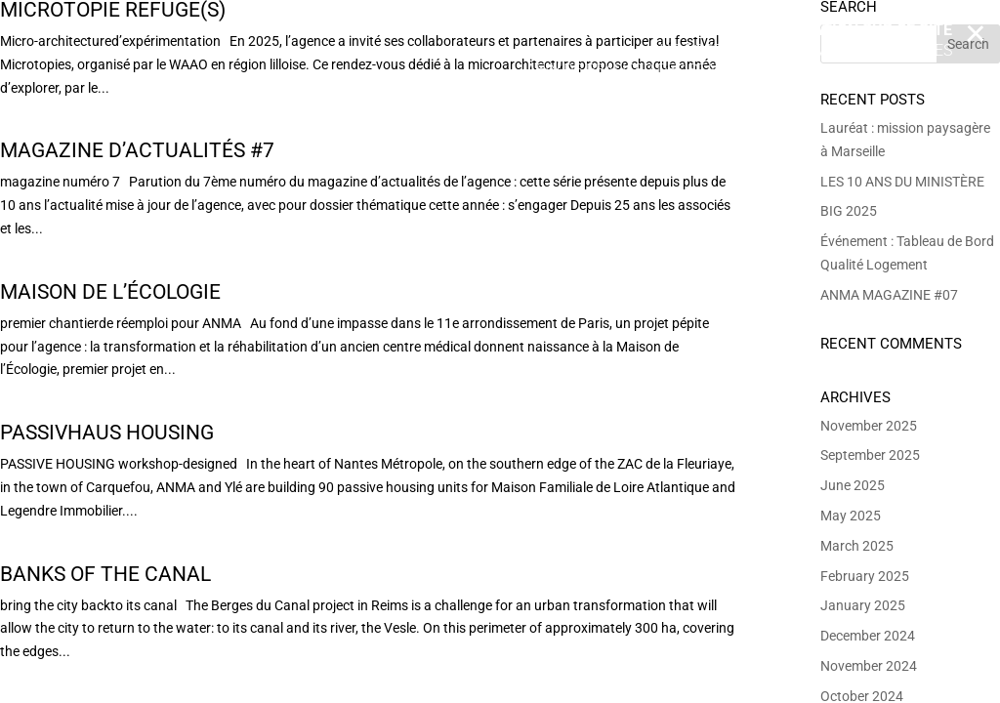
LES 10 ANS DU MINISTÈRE (902, 181)
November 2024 (868, 666)
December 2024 (867, 635)
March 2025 (857, 546)
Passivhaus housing (107, 432)
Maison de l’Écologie (110, 292)
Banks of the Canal (105, 574)
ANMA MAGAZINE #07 (889, 295)
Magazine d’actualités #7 (137, 150)
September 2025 (870, 455)
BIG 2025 (848, 211)
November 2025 (868, 426)
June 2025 (852, 485)
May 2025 (850, 515)
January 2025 (862, 605)
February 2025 (864, 576)
